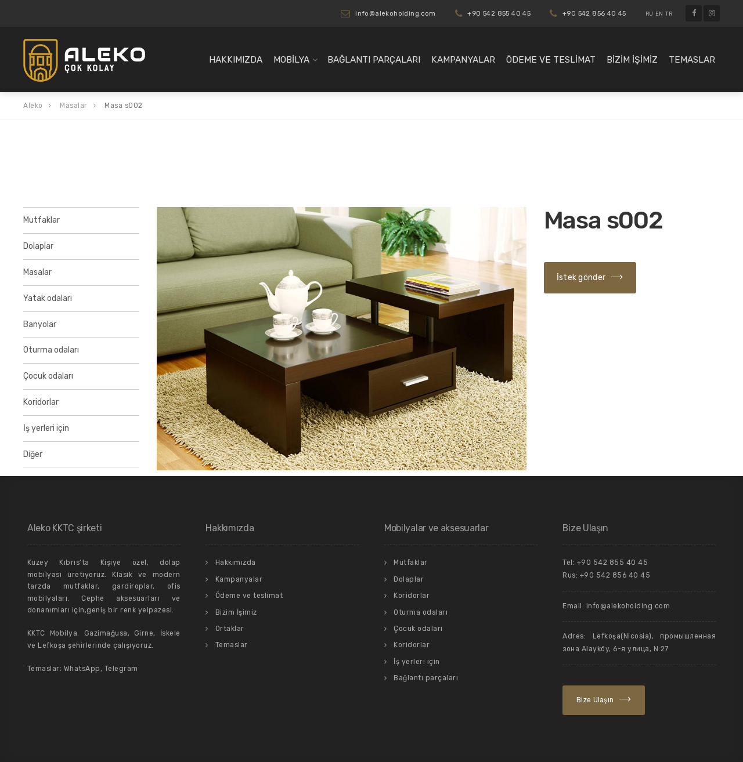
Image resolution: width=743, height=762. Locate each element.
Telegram (121, 669)
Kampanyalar (463, 60)
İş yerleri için (46, 428)
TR (668, 14)
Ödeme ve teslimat (551, 60)
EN (659, 14)
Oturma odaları (51, 350)
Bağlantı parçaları (373, 60)
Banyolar (39, 324)
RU (649, 14)
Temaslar (692, 60)
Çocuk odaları (48, 376)
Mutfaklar (41, 220)
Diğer (32, 454)
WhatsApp (82, 669)
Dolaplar (38, 246)
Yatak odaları (47, 298)
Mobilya (291, 60)
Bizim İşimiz (632, 60)
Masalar (37, 272)
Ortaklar (229, 629)
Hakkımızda (235, 60)
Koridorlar (41, 402)
